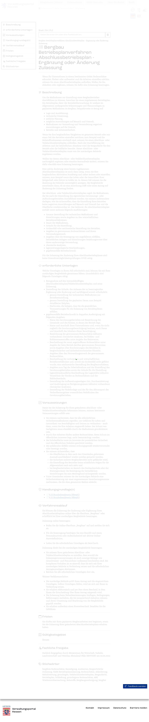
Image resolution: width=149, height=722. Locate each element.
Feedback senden (135, 686)
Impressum (104, 708)
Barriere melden (138, 708)
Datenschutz (119, 708)
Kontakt (90, 708)
